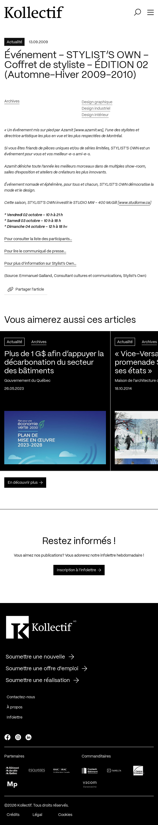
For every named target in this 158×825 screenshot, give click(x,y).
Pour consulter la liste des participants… (38, 241)
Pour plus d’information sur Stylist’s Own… (40, 266)
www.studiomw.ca (134, 205)
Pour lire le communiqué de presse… (35, 254)
